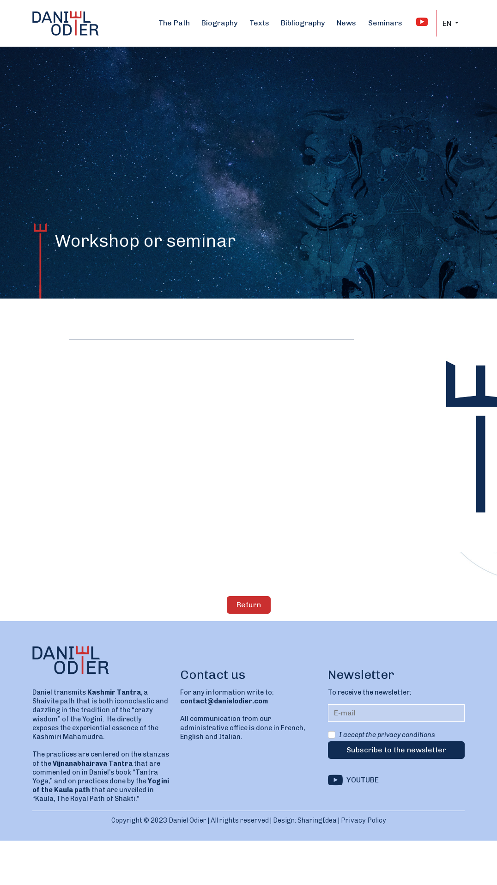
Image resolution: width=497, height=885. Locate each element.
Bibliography (303, 22)
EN (447, 23)
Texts (259, 22)
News (346, 22)
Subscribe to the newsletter (396, 749)
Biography (219, 22)
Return (249, 604)
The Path (174, 22)
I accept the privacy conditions (387, 735)
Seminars (385, 22)
